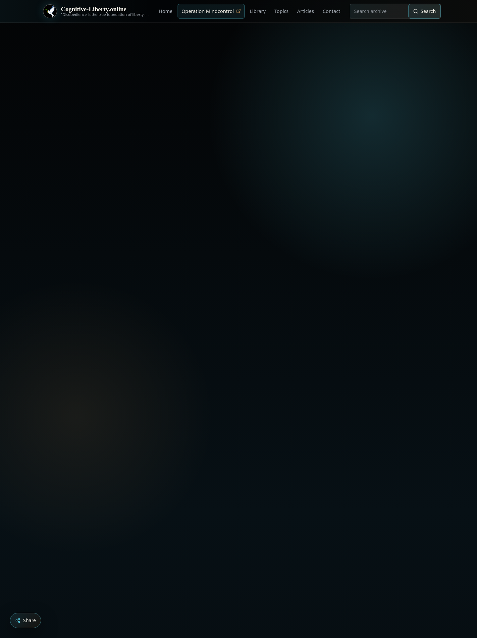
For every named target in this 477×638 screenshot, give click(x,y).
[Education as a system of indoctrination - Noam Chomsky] (238, 601)
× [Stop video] (421, 447)
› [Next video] (408, 447)
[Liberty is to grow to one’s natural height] (244, 601)
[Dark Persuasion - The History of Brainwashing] (251, 601)
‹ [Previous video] (395, 447)
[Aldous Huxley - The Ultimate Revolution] (229, 601)
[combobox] (379, 11)
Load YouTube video (209, 558)
